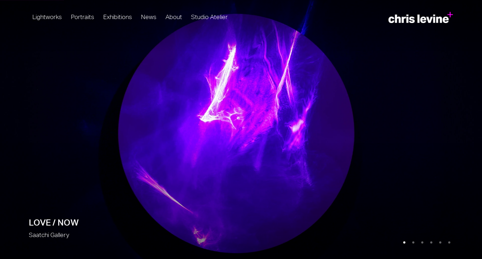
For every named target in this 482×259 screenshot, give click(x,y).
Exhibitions (117, 17)
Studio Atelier (209, 17)
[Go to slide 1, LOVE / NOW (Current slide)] (404, 242)
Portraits (82, 17)
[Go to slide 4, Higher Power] (431, 242)
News (148, 17)
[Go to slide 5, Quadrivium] (440, 242)
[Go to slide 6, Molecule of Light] (449, 242)
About (173, 17)
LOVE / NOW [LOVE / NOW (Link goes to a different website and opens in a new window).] (241, 129)
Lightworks (47, 17)
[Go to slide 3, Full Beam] (422, 242)
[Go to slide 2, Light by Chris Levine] (413, 242)
